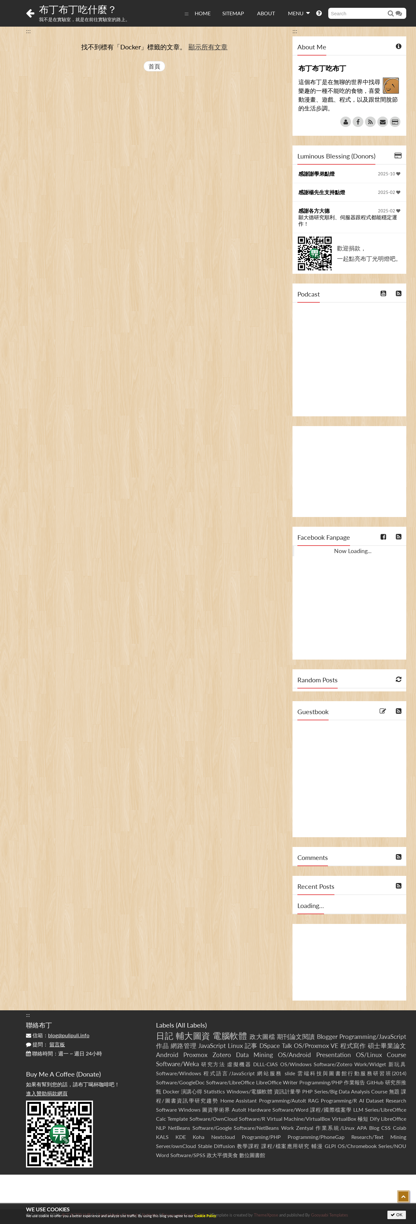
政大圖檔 (262, 1036)
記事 (251, 1045)
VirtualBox (344, 1119)
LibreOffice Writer (277, 1082)
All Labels (191, 1025)
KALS (162, 1137)
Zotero (222, 1054)
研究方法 (213, 1064)
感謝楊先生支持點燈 (321, 192)
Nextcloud (223, 1137)
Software (166, 1109)
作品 (162, 1045)
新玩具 (397, 1064)
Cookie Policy (205, 1216)
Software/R (252, 1119)
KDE (181, 1137)
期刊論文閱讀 (296, 1036)
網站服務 (269, 1073)
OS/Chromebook (357, 1146)
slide (290, 1073)
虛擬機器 (239, 1064)
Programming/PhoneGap (316, 1137)
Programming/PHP (321, 1082)
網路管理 (183, 1045)
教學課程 (248, 1146)
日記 (164, 1036)
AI (361, 1100)
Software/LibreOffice (230, 1082)
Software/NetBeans (256, 1128)
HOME (203, 13)
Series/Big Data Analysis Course (351, 1091)
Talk (287, 1045)
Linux (235, 1045)
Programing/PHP (261, 1137)
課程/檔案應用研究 (285, 1146)
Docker (171, 1091)
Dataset (375, 1100)
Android (167, 1054)
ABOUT (266, 13)
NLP (161, 1128)
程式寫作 (353, 1045)
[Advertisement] (349, 471)
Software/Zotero (333, 1064)
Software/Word (290, 1109)
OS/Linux (369, 1054)
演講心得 (191, 1091)
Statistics (214, 1091)
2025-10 (389, 173)
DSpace (269, 1045)
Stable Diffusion (216, 1146)
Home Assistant (238, 1100)
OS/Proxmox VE (316, 1045)
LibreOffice (393, 1119)
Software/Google (212, 1128)
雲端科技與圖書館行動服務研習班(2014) (351, 1073)
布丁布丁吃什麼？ (78, 9)
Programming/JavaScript (372, 1036)
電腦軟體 (230, 1036)
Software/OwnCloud (213, 1119)
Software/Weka (177, 1063)
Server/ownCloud (176, 1146)
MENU (299, 13)
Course (396, 1054)
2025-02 (389, 192)
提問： (45, 1044)
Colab (399, 1128)
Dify (375, 1119)
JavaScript (212, 1045)
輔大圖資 (193, 1036)
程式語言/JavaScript (228, 1073)
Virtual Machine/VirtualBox (298, 1119)
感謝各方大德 (314, 211)
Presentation (333, 1054)
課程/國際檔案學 (331, 1109)
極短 (363, 1119)
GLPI (330, 1146)
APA (362, 1128)
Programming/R (339, 1100)
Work (287, 1128)
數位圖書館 (252, 1155)
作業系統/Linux (335, 1128)
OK (397, 1214)
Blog (374, 1128)
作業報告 (354, 1082)
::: (186, 13)
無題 (394, 1091)
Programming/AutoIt (282, 1100)
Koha (198, 1137)
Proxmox (195, 1054)
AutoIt (239, 1109)
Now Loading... (352, 550)
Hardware (259, 1109)
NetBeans (179, 1128)
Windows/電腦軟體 (250, 1091)
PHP (307, 1091)
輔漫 (317, 1146)
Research (396, 1100)
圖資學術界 (216, 1109)
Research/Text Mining (378, 1137)
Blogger (327, 1036)
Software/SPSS (187, 1155)
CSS (386, 1128)
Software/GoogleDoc (180, 1082)
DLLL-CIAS (265, 1064)
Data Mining (254, 1054)
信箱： (57, 1035)
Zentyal (304, 1128)
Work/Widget (370, 1064)
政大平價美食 (222, 1155)
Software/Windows (178, 1073)
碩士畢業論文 (387, 1045)
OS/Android (294, 1054)
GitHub (375, 1082)
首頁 (154, 66)
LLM (358, 1109)
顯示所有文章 (208, 47)
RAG (313, 1100)
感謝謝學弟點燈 (316, 173)
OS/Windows (296, 1064)
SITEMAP (233, 13)
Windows (189, 1109)
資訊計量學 (287, 1091)
